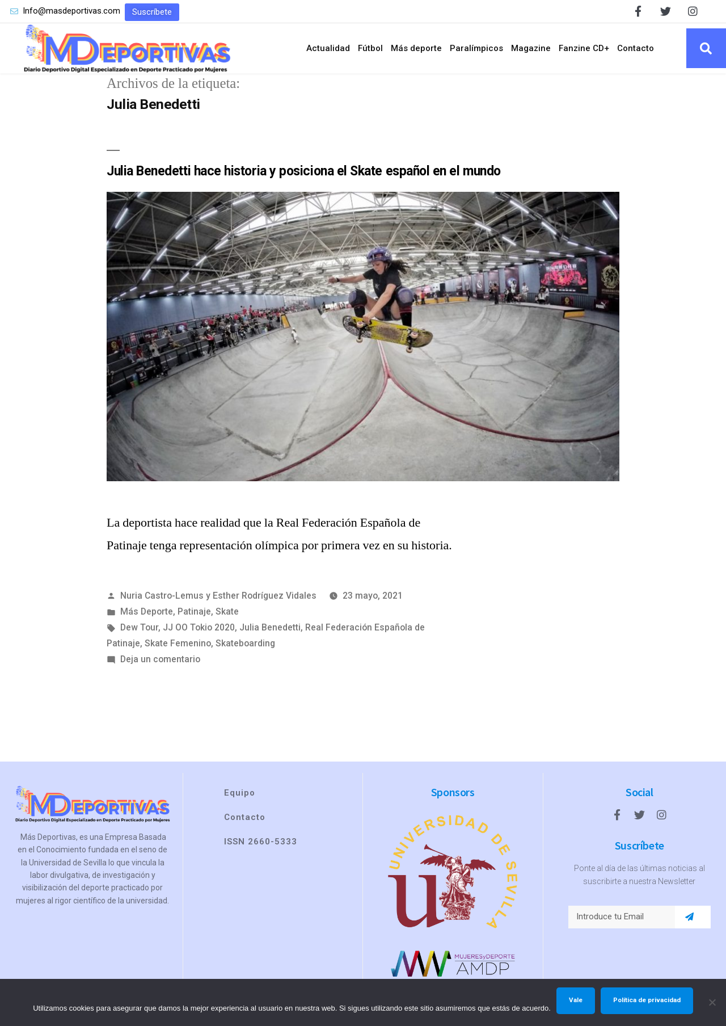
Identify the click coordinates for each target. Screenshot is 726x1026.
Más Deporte (146, 611)
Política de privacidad (647, 1000)
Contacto (635, 48)
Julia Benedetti (270, 627)
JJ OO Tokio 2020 (199, 627)
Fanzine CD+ (584, 48)
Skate (227, 611)
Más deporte (416, 48)
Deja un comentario (160, 659)
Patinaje (194, 611)
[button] (152, 12)
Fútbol (370, 48)
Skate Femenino (178, 643)
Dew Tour (139, 627)
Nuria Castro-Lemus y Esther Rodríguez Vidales (218, 595)
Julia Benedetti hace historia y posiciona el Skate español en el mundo (304, 171)
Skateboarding (245, 643)
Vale (576, 1000)
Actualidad (328, 48)
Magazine (531, 48)
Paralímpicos (476, 48)
